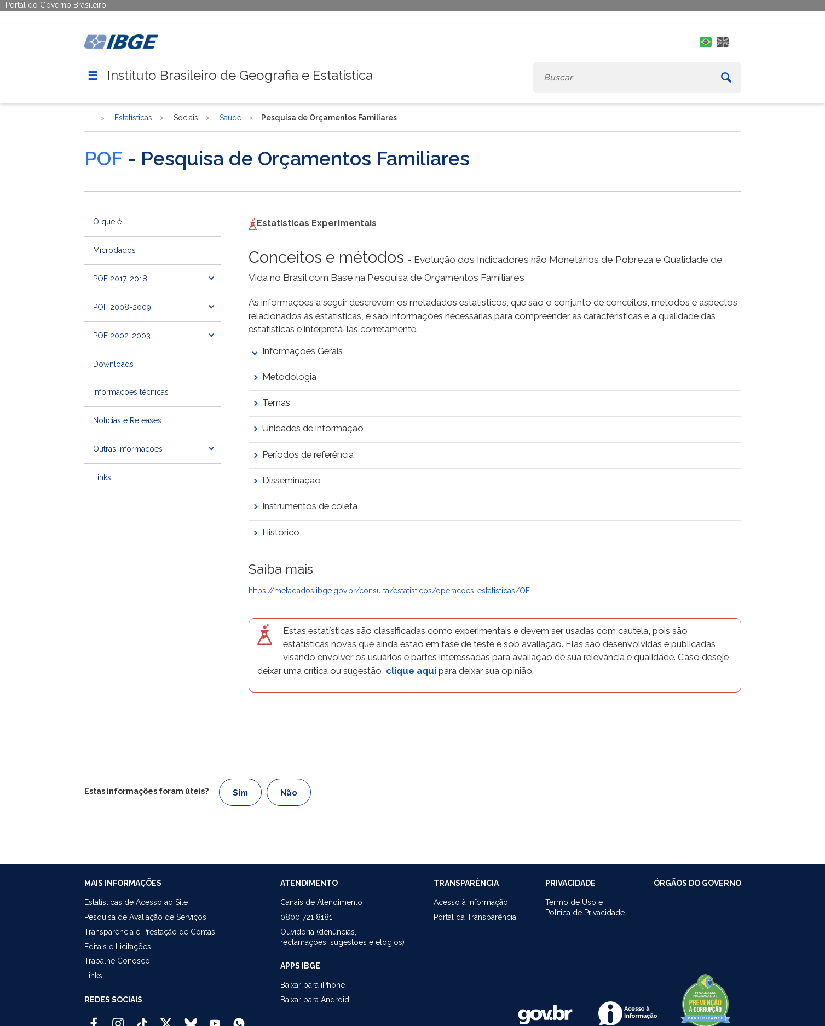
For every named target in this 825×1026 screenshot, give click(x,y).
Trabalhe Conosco (117, 960)
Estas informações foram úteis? (146, 791)
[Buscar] (726, 77)
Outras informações (128, 449)
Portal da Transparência (475, 917)
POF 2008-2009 (122, 307)
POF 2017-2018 (120, 278)
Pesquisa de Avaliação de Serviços (145, 917)
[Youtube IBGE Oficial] (214, 1019)
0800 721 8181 (306, 917)
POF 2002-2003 (122, 335)
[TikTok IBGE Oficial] (142, 1019)
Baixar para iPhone (312, 985)
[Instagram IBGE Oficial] (118, 1019)
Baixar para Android (314, 999)
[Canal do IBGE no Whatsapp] (239, 1019)
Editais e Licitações (117, 946)
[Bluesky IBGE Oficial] (190, 1019)
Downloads (113, 364)
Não (288, 793)
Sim (240, 793)
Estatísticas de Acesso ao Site (136, 902)
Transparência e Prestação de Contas (149, 931)
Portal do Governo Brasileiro (55, 5)
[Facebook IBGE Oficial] (93, 1019)
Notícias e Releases (127, 420)
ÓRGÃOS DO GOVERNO (697, 883)
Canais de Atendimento (321, 902)
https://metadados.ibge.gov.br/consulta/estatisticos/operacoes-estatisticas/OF (389, 590)
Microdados (114, 250)
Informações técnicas (131, 392)
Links (102, 477)
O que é (107, 221)
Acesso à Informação (471, 902)
